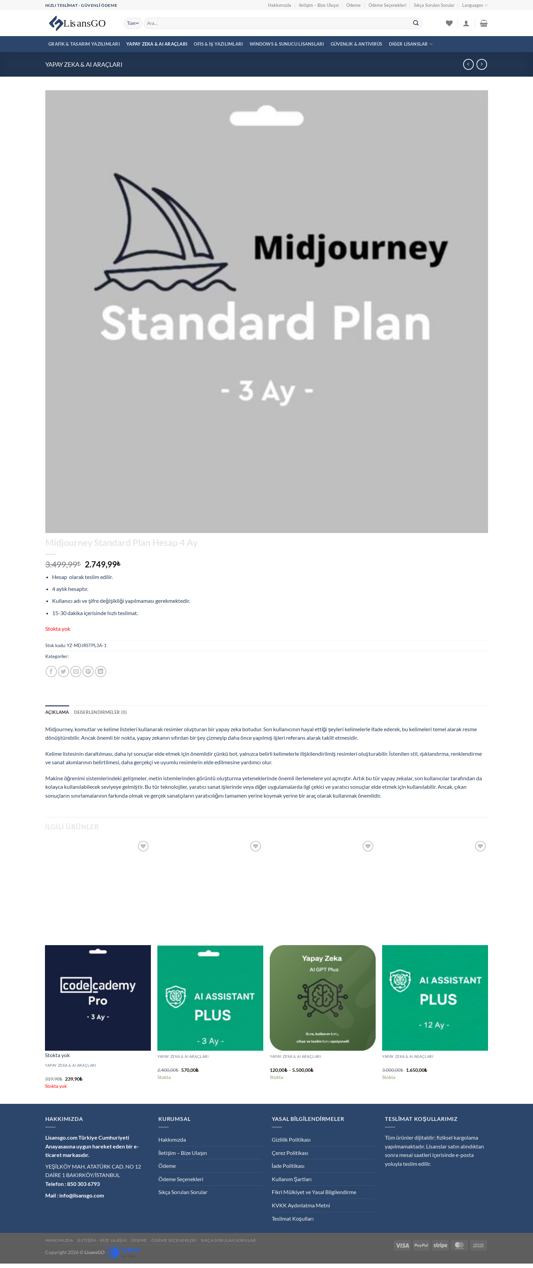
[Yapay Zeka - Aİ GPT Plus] (322, 998)
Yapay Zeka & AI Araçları (156, 44)
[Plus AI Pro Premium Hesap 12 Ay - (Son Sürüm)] (435, 998)
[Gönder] (416, 23)
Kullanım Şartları (292, 1179)
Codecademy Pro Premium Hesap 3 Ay (86, 1072)
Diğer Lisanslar (411, 44)
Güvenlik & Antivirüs (356, 44)
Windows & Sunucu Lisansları (287, 44)
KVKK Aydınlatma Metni (301, 1205)
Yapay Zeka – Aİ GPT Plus (297, 1063)
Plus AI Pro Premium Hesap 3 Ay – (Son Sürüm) (207, 1063)
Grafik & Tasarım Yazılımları (84, 44)
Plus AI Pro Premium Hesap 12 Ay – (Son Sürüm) (433, 1063)
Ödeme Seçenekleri (387, 5)
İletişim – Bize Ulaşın (319, 5)
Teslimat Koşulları (293, 1218)
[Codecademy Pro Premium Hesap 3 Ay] (98, 998)
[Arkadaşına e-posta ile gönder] (75, 671)
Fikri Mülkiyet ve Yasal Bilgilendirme (314, 1192)
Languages (475, 5)
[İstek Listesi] (449, 23)
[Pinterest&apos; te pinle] (88, 671)
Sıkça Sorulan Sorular (434, 5)
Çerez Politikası (290, 1152)
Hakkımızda (279, 5)
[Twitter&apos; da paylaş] (63, 671)
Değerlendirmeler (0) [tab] (100, 712)
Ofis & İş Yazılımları (218, 44)
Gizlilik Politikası (291, 1139)
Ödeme (353, 5)
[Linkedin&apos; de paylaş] (100, 671)
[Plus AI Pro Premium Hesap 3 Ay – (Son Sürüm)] (210, 998)
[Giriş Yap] (466, 23)
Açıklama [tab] (57, 712)
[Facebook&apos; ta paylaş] (51, 671)
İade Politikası (288, 1165)
